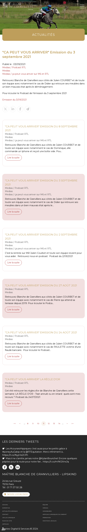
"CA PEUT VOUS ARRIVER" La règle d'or (32, 379)
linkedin (17, 467)
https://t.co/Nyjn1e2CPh (15, 455)
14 (59, 423)
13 (54, 423)
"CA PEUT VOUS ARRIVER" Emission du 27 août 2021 (41, 285)
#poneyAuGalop (11, 451)
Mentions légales (50, 521)
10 (38, 423)
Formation (47, 517)
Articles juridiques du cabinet (55, 514)
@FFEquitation (34, 451)
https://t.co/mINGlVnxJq (56, 461)
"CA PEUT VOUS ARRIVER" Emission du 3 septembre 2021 (41, 182)
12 (49, 423)
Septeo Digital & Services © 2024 (20, 528)
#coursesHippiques (20, 448)
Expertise (6, 508)
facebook (4, 467)
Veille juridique (8, 517)
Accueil (5, 504)
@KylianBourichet (48, 458)
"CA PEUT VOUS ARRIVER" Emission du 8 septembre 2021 (41, 128)
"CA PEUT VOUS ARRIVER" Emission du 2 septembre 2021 (41, 236)
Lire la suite (13, 157)
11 (43, 423)
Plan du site (7, 521)
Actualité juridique (10, 511)
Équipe (45, 504)
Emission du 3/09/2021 (14, 99)
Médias (45, 508)
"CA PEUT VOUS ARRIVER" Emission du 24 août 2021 (41, 332)
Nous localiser (17, 494)
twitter (11, 467)
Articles (5, 524)
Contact (5, 514)
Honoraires (47, 511)
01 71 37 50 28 (14, 487)
